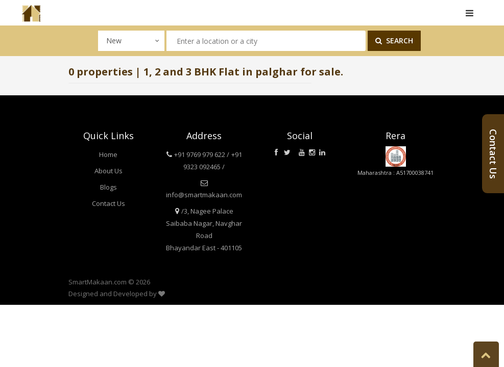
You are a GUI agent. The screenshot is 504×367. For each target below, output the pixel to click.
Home (108, 154)
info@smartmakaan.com (204, 194)
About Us (108, 170)
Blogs (108, 187)
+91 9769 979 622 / (201, 154)
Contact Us (108, 203)
